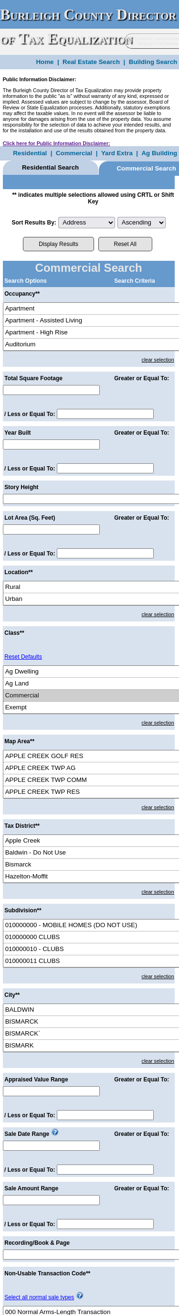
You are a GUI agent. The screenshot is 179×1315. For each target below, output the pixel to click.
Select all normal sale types (39, 1297)
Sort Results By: (33, 222)
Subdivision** (22, 910)
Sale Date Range (26, 1134)
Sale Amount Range (31, 1188)
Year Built (17, 432)
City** (12, 995)
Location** (18, 572)
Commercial (74, 153)
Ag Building (159, 153)
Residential (30, 153)
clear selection (158, 360)
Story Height (21, 487)
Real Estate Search (91, 61)
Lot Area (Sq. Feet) (29, 517)
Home (44, 61)
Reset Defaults (23, 656)
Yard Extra (117, 153)
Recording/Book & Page (37, 1243)
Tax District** (22, 826)
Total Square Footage (33, 378)
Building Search (153, 61)
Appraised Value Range (36, 1079)
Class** (14, 633)
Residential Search (50, 167)
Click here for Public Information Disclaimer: (56, 143)
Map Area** (19, 741)
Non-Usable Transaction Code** (47, 1273)
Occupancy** (22, 293)
